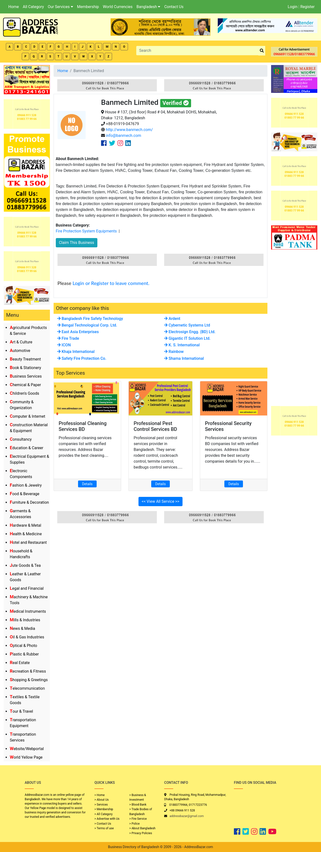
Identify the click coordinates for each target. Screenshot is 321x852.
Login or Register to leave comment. (110, 283)
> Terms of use (104, 828)
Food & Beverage (24, 494)
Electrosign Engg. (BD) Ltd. (190, 331)
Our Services (60, 6)
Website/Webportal (27, 748)
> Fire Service (138, 818)
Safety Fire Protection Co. (81, 358)
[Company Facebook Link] (104, 143)
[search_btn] (261, 50)
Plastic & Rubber (24, 654)
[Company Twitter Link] (112, 143)
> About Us (101, 799)
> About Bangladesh (142, 828)
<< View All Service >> (160, 501)
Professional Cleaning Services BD (83, 426)
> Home (99, 795)
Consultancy (21, 439)
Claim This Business (76, 242)
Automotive (20, 350)
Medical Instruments (28, 611)
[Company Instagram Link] (120, 143)
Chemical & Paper (25, 384)
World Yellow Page (26, 757)
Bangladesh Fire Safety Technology (90, 318)
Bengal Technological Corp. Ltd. (87, 325)
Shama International (184, 358)
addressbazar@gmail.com (187, 816)
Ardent (172, 318)
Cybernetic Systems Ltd (187, 325)
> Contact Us (102, 823)
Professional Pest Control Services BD (155, 426)
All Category (33, 6)
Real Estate (20, 662)
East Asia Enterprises (78, 331)
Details (87, 484)
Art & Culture (21, 342)
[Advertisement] (294, 327)
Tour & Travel (21, 711)
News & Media (22, 628)
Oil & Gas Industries (27, 637)
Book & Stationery (25, 367)
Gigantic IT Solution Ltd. (187, 338)
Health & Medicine (26, 534)
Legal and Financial (27, 588)
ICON (64, 345)
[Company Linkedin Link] (128, 143)
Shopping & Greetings (29, 679)
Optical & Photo (23, 645)
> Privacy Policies (140, 833)
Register (307, 6)
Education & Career (26, 448)
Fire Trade (68, 338)
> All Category (103, 814)
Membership (88, 6)
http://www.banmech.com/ (129, 129)
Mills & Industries (25, 620)
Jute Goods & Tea (25, 565)
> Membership (103, 809)
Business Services (26, 376)
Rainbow (174, 351)
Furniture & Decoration (29, 502)
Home (13, 6)
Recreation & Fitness (28, 671)
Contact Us (173, 6)
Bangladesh (148, 6)
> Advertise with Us (106, 818)
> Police (134, 823)
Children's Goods (24, 393)
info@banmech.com (123, 135)
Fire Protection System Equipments (86, 231)
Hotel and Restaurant (28, 542)
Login (292, 6)
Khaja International (76, 351)
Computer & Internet (27, 416)
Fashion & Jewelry (26, 485)
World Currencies (118, 6)
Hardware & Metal (25, 525)
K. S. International (182, 345)
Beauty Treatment (25, 359)
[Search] (197, 50)
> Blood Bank (138, 804)
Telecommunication (27, 688)
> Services (101, 804)
